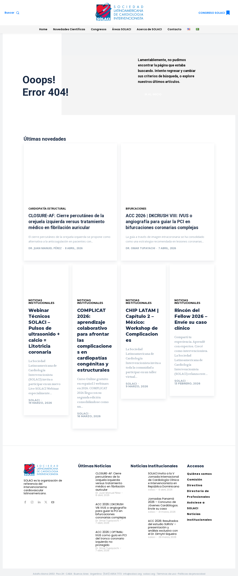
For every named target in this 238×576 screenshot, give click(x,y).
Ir (34, 411)
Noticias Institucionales (41, 302)
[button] (13, 13)
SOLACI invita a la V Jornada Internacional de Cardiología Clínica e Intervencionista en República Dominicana (163, 480)
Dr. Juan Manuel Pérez (45, 248)
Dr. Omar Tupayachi (140, 248)
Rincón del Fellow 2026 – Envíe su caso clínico (191, 320)
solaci (34, 401)
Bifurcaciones (136, 209)
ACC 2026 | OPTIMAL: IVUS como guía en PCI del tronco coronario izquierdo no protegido (111, 536)
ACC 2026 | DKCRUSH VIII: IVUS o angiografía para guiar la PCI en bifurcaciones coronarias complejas (163, 222)
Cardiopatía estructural (47, 209)
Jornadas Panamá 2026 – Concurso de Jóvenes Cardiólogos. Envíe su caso (162, 504)
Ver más (38, 256)
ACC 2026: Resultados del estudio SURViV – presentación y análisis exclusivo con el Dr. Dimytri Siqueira (163, 527)
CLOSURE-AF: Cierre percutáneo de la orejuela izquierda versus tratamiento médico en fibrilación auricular (67, 222)
